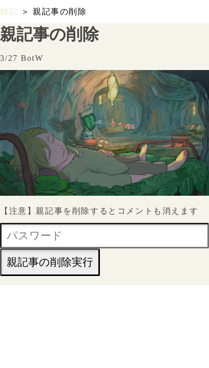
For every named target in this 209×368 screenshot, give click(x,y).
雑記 (9, 11)
